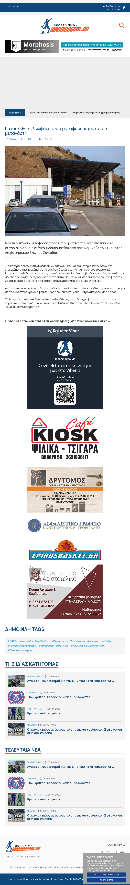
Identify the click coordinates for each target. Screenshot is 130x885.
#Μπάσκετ (93, 641)
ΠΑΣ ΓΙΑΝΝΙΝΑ (18, 867)
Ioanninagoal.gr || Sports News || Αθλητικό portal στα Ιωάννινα (65, 26)
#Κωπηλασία (45, 645)
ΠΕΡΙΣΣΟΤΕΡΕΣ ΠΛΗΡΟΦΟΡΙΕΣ (106, 874)
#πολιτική (62, 645)
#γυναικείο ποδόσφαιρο (21, 645)
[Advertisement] (65, 83)
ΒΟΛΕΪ (64, 867)
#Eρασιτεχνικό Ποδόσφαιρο (68, 641)
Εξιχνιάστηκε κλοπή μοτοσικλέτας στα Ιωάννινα (46, 112)
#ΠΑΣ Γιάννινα (16, 641)
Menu (8, 27)
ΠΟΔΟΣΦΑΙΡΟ (36, 867)
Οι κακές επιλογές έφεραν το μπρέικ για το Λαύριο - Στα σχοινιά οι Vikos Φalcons (65, 730)
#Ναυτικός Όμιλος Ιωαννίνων (87, 645)
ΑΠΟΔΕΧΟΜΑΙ (106, 880)
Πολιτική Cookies (14, 856)
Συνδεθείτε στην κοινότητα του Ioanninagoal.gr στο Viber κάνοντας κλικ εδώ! (58, 321)
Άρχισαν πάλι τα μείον (65, 714)
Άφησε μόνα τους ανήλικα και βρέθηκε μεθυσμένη (98, 112)
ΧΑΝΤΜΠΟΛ (77, 867)
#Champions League (19, 650)
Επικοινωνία (34, 856)
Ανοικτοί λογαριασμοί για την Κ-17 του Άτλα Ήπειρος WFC (65, 682)
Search (121, 25)
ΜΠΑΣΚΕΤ (52, 867)
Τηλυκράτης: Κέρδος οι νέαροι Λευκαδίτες (65, 698)
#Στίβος (107, 641)
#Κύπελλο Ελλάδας (38, 641)
